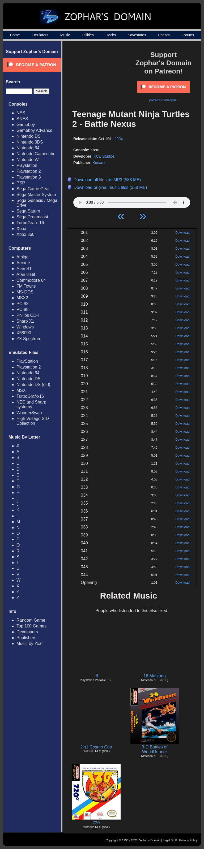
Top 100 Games (31, 626)
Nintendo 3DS (29, 142)
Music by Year (29, 643)
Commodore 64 (31, 280)
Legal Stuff (170, 840)
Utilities (88, 35)
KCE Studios (104, 156)
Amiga (22, 257)
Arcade (23, 263)
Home (15, 35)
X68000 (23, 333)
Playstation (26, 165)
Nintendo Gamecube (36, 153)
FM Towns (26, 286)
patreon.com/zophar (163, 100)
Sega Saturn (28, 211)
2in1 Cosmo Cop (96, 747)
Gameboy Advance (34, 130)
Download (182, 233)
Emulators (40, 35)
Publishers (26, 637)
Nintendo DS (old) (33, 384)
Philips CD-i (27, 315)
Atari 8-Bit (25, 274)
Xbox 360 (25, 234)
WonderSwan (29, 412)
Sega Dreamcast (32, 217)
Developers (27, 632)
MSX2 (22, 298)
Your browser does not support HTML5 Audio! (131, 201)
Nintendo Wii (28, 159)
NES (20, 113)
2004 (118, 139)
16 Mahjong (154, 676)
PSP (20, 183)
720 (96, 823)
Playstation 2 (28, 171)
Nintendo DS (28, 136)
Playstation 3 (28, 177)
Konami (98, 163)
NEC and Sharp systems (31, 404)
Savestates (137, 35)
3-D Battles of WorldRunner (155, 749)
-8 (96, 676)
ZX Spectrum (28, 338)
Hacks (110, 35)
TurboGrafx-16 (30, 222)
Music (65, 35)
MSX (21, 390)
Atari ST (24, 268)
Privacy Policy (188, 840)
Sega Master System (36, 194)
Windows (25, 327)
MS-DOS (24, 292)
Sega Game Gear (33, 189)
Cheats (163, 35)
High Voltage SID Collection (32, 421)
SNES (22, 118)
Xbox (21, 228)
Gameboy (25, 124)
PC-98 (22, 309)
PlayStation (27, 361)
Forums (187, 35)
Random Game (30, 620)
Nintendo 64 (27, 148)
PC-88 (22, 303)
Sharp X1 (25, 321)
